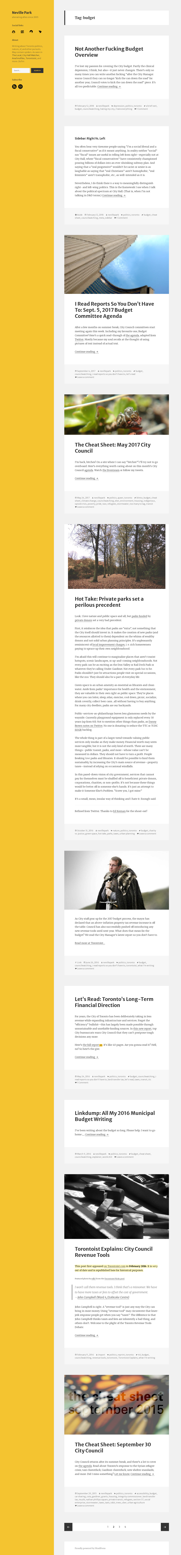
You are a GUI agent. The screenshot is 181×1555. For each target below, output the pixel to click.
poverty (91, 504)
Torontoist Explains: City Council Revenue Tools (114, 1252)
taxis (107, 1502)
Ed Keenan (119, 811)
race (104, 504)
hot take (102, 833)
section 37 (138, 1499)
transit (149, 504)
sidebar (108, 218)
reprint (121, 1354)
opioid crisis (81, 504)
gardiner (96, 1496)
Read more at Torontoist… (90, 943)
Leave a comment (85, 377)
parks (110, 833)
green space (91, 833)
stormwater (123, 504)
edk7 (93, 1279)
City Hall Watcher (30, 55)
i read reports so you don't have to (108, 374)
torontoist (131, 965)
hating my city (107, 109)
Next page (165, 1527)
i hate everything (123, 109)
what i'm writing (146, 965)
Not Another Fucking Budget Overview (109, 52)
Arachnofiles (18, 58)
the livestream (110, 470)
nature (116, 830)
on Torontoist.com (114, 1266)
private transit (116, 1499)
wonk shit (107, 1157)
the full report (91, 1044)
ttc (149, 1079)
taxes (116, 833)
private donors (83, 620)
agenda (88, 470)
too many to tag (137, 504)
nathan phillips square (97, 1499)
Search (37, 70)
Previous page (68, 1527)
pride (98, 504)
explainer (96, 1157)
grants (104, 1496)
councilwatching (91, 109)
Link (79, 962)
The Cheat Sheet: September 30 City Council (113, 1448)
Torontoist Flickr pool (114, 1279)
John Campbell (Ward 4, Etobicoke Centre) (103, 1297)
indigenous (149, 501)
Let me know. (122, 1474)
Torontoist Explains (128, 1357)
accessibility (143, 1493)
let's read (130, 374)
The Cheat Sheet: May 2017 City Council (112, 448)
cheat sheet (145, 1154)
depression (119, 106)
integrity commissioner (130, 1496)
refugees (111, 504)
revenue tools (99, 1357)
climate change (88, 501)
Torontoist (31, 58)
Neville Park (22, 12)
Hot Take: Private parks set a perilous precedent (109, 602)
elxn (117, 501)
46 (139, 1354)
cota (89, 1496)
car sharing (80, 1496)
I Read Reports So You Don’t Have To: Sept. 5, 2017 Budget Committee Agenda (114, 310)
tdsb (113, 1502)
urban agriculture (136, 1502)
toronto (138, 106)
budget (78, 109)
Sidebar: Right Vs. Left (90, 138)
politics (129, 106)
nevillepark (103, 106)
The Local (16, 55)
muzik (82, 1499)
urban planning (127, 833)
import (101, 1354)
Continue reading (109, 86)
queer (120, 497)
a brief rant (151, 106)
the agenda (132, 335)
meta (101, 218)
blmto (139, 497)
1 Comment (142, 109)
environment (126, 501)
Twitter (79, 339)
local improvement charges (108, 644)
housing (138, 501)
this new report (142, 1028)
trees (118, 1502)
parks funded (139, 616)
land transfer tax (116, 1079)
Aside (79, 215)
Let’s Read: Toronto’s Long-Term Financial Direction (114, 1002)
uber (124, 1502)
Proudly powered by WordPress (90, 1548)
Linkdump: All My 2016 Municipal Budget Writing (115, 1116)
